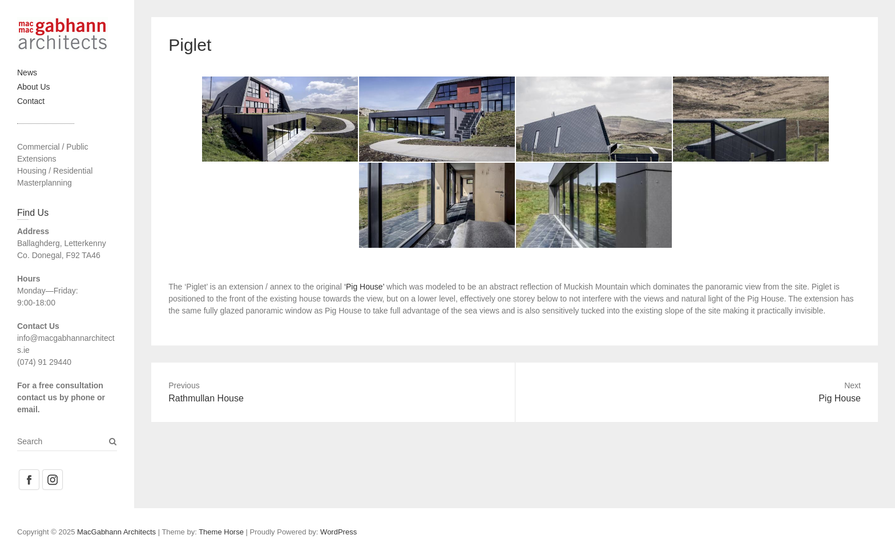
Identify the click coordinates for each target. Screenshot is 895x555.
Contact (31, 101)
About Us (33, 86)
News (27, 72)
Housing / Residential (54, 170)
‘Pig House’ (364, 286)
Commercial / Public (52, 146)
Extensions (36, 158)
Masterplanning (44, 182)
